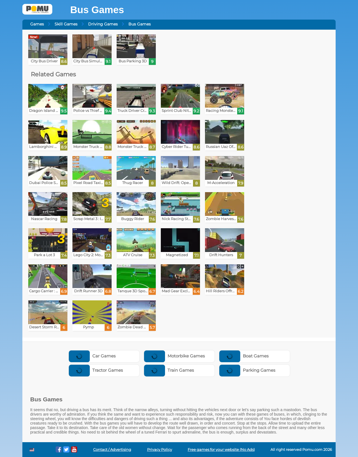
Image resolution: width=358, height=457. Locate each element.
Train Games (169, 370)
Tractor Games (96, 370)
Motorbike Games (174, 356)
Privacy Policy (159, 449)
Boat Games (243, 356)
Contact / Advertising (112, 449)
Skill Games (66, 24)
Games (37, 24)
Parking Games (247, 370)
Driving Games (103, 24)
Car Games (92, 356)
